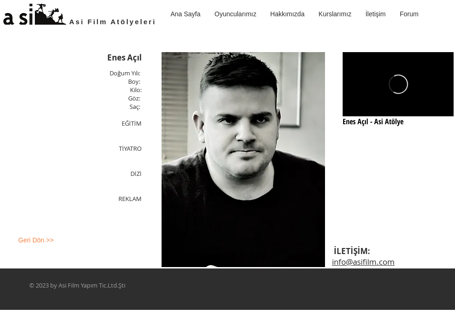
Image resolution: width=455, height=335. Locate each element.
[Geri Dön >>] (36, 240)
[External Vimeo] (398, 84)
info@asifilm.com (363, 261)
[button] (335, 13)
